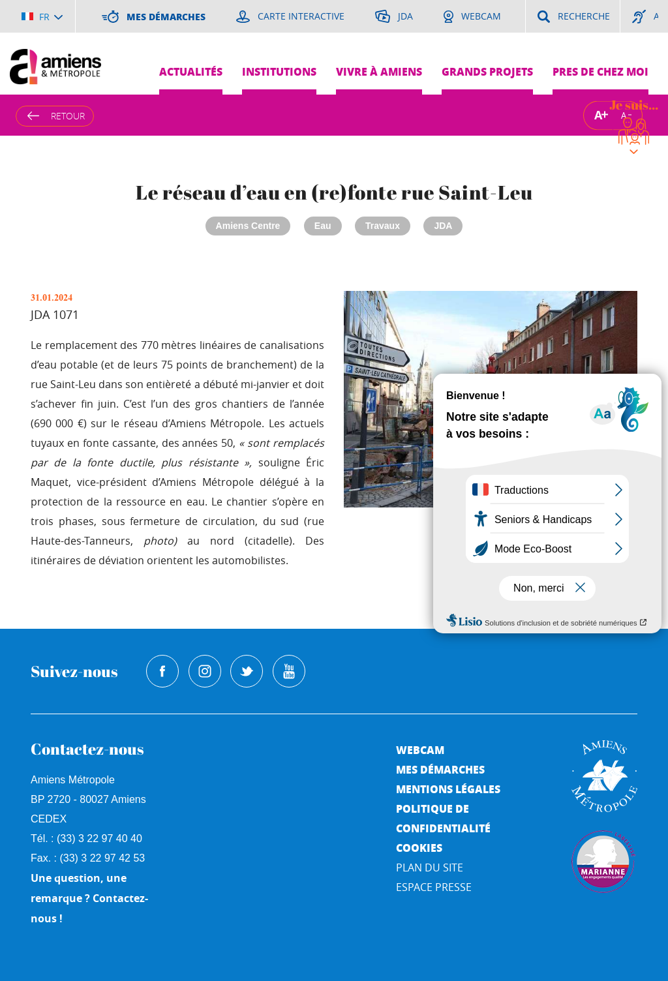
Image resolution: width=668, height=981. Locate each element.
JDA (443, 225)
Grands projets (487, 71)
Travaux (382, 225)
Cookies (419, 847)
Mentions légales (448, 788)
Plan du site (429, 867)
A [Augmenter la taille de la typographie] (598, 115)
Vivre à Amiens (379, 71)
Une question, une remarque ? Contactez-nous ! (89, 898)
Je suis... (633, 104)
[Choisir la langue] (42, 16)
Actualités (190, 71)
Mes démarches (440, 769)
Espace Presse (434, 887)
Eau (322, 225)
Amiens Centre (248, 225)
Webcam (420, 749)
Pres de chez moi (600, 71)
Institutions (279, 71)
